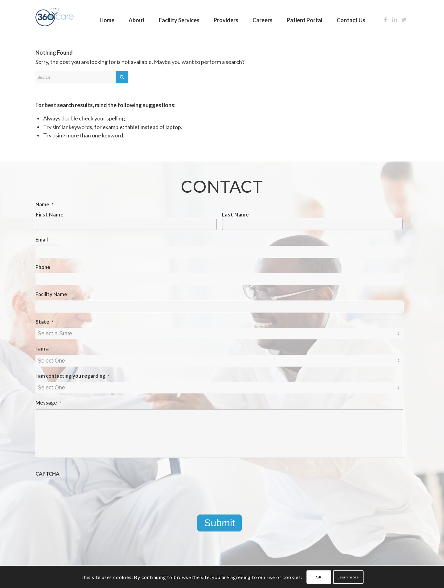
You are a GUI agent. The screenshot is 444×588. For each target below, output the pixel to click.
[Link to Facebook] (385, 19)
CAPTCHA (47, 474)
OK (319, 577)
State (44, 322)
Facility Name (51, 294)
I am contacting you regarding (72, 376)
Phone (42, 267)
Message (48, 403)
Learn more (348, 577)
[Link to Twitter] (404, 19)
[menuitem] (107, 17)
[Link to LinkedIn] (394, 19)
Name (44, 204)
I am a (44, 349)
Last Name (235, 215)
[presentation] (82, 492)
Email (43, 240)
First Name (50, 215)
